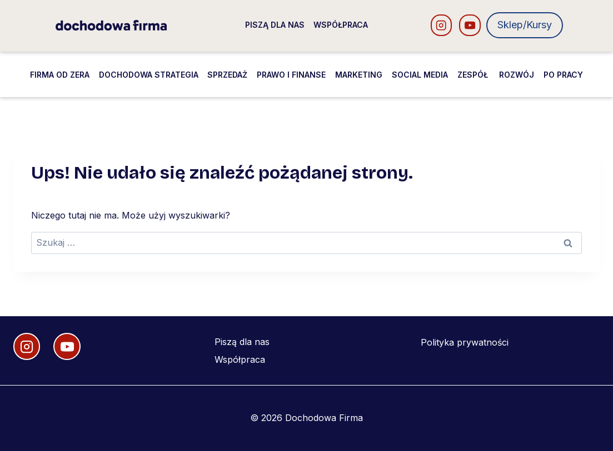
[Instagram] (441, 25)
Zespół (473, 74)
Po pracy (563, 74)
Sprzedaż (227, 74)
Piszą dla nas (275, 24)
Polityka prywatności (465, 342)
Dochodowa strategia (148, 74)
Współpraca (340, 24)
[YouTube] (470, 25)
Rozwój (516, 74)
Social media (420, 74)
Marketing (358, 74)
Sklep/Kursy (524, 25)
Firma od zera (59, 74)
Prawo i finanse (291, 74)
